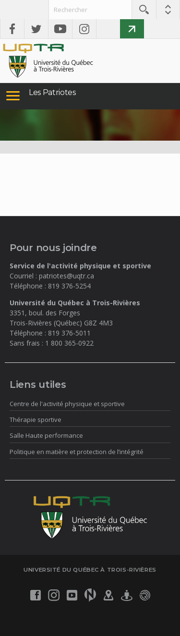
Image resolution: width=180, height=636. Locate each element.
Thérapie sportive (35, 419)
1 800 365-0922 (69, 343)
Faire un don (132, 28)
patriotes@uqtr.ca (66, 275)
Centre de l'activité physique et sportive (67, 403)
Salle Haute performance (46, 435)
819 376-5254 (69, 285)
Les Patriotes (52, 92)
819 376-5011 (69, 332)
